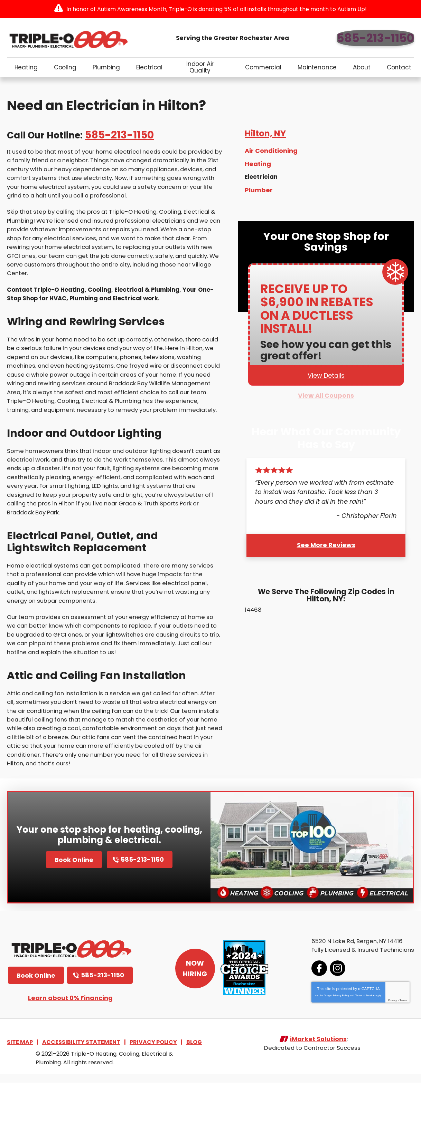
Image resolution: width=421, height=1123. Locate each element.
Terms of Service (356, 1035)
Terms (395, 1039)
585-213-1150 (375, 38)
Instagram (329, 1007)
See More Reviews (326, 554)
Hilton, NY (265, 139)
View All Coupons (326, 404)
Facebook (311, 1007)
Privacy (384, 1039)
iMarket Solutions (318, 1082)
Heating (258, 170)
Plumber (259, 195)
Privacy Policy (332, 1035)
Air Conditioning (271, 157)
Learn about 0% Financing (70, 1037)
